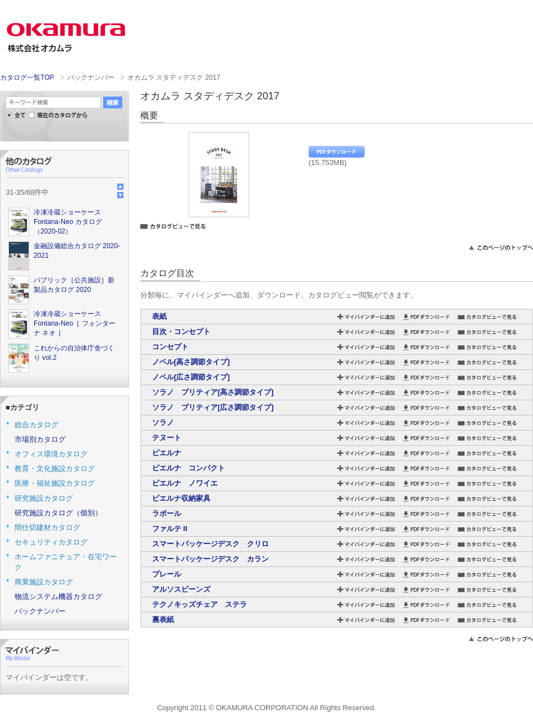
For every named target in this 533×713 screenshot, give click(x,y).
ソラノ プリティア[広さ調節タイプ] (213, 407)
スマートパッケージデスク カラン (210, 559)
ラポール (166, 513)
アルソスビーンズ (181, 589)
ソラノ (163, 422)
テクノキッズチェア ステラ (199, 604)
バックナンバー (40, 611)
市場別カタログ (40, 439)
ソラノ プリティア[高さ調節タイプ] (213, 392)
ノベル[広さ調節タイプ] (191, 377)
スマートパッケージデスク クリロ (210, 544)
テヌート (166, 437)
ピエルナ (166, 453)
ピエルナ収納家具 (181, 498)
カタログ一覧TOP (27, 77)
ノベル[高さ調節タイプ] (191, 362)
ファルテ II (169, 528)
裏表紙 (163, 619)
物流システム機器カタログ (58, 596)
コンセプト (170, 346)
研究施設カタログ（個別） (58, 513)
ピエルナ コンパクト (188, 468)
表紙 (159, 316)
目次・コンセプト (181, 331)
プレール (166, 574)
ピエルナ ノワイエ (185, 483)
